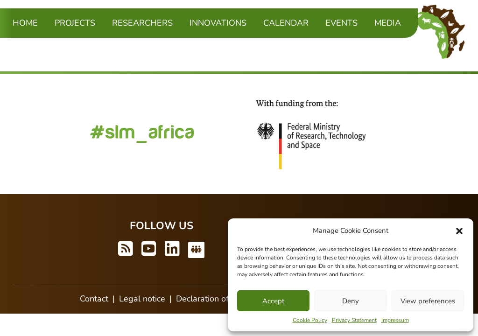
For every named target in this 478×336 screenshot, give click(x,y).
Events (341, 22)
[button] (459, 230)
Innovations (218, 22)
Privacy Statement (354, 320)
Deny (350, 301)
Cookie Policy (310, 320)
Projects (75, 22)
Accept (273, 301)
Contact (94, 298)
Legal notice (142, 298)
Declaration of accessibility (226, 298)
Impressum (395, 320)
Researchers (142, 22)
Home (25, 22)
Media (387, 22)
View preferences (428, 301)
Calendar (286, 22)
